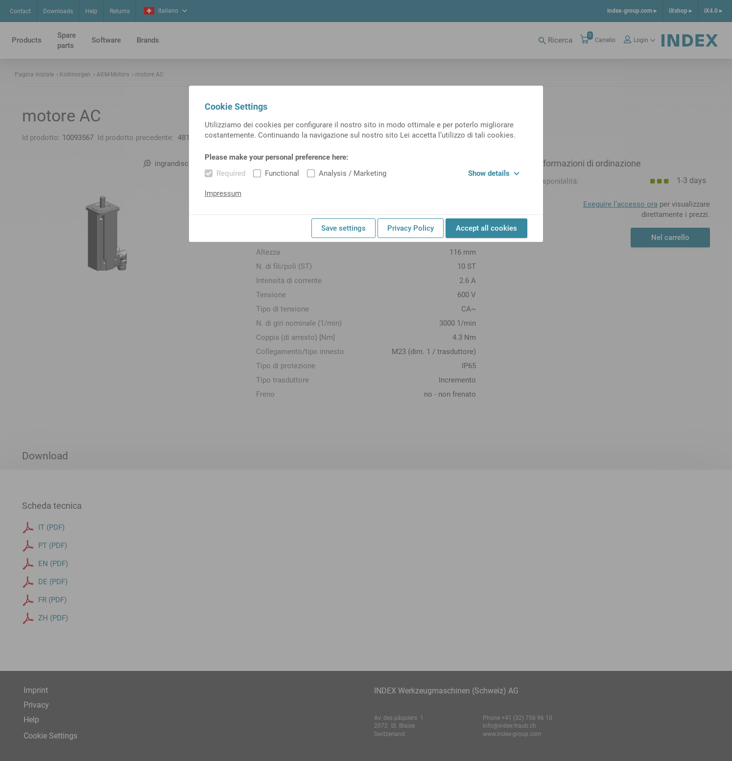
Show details (493, 173)
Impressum (223, 193)
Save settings (343, 228)
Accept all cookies (486, 228)
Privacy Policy (410, 228)
